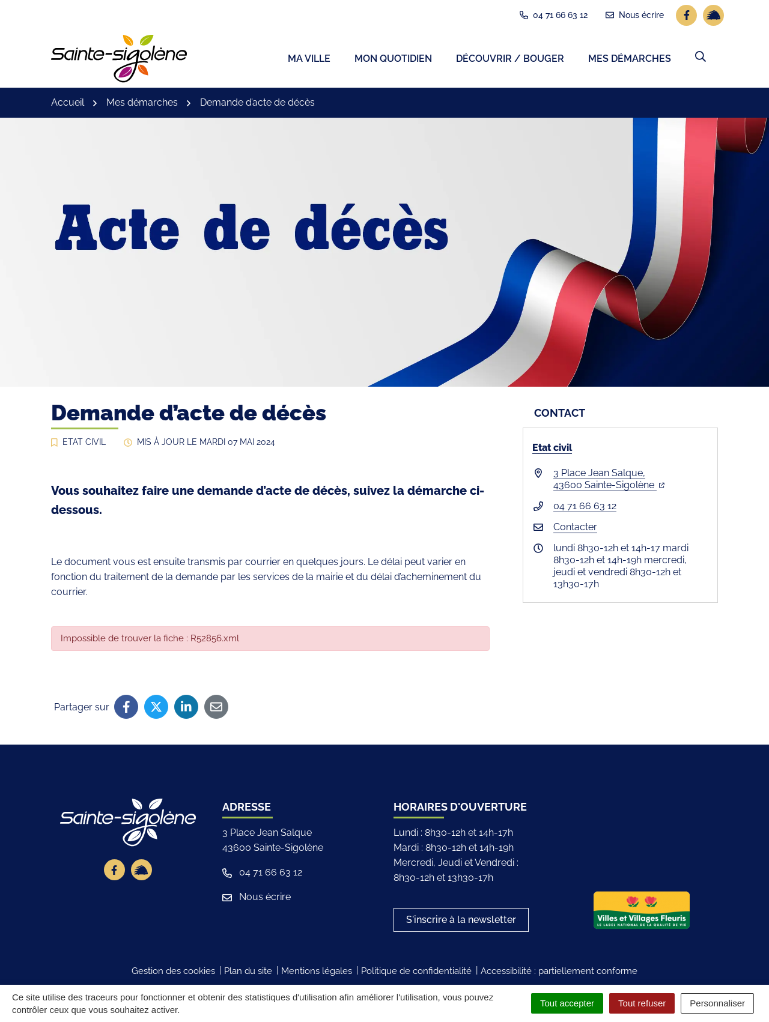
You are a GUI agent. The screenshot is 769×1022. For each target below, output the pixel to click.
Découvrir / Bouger (510, 60)
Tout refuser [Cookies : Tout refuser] (642, 1003)
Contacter (575, 529)
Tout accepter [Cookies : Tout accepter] (567, 1003)
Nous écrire (256, 900)
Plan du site (248, 974)
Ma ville (309, 60)
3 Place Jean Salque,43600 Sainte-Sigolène (608, 481)
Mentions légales (316, 974)
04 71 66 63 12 (584, 508)
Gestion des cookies (173, 974)
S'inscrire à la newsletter (461, 922)
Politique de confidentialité (416, 974)
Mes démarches (629, 60)
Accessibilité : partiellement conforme (559, 974)
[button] (700, 58)
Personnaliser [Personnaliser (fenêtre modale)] (717, 1003)
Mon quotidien (393, 60)
